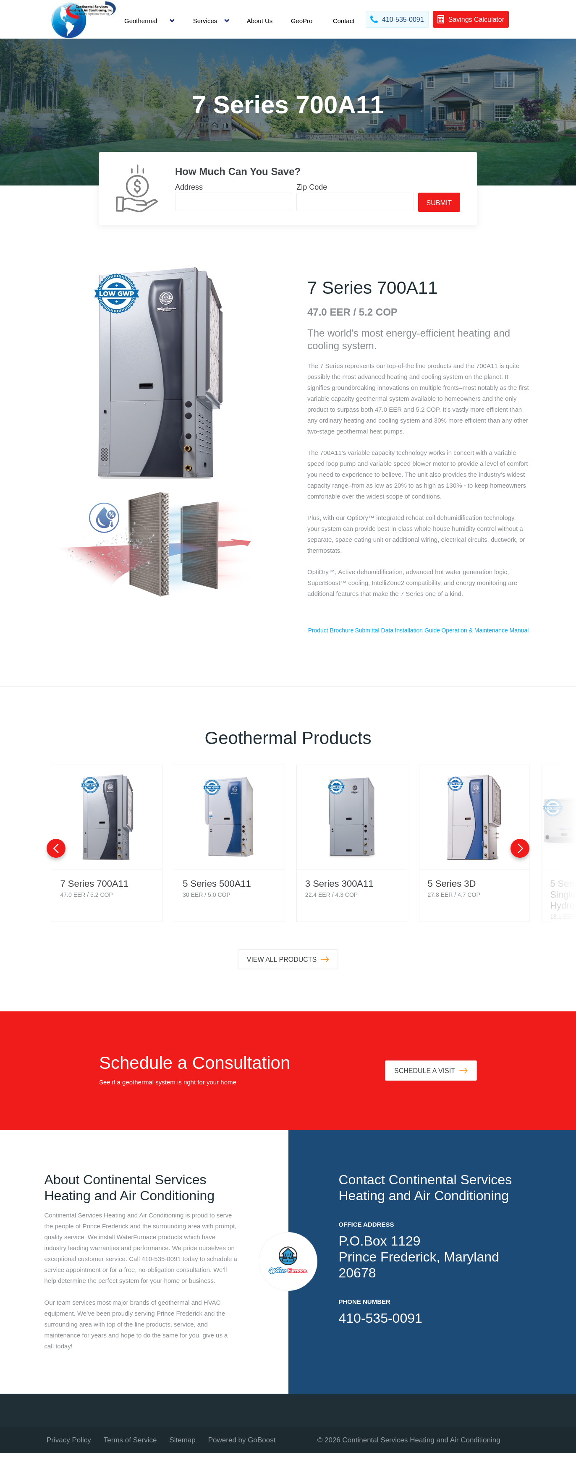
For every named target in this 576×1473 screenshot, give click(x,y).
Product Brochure (345, 630)
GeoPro (302, 20)
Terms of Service (130, 1460)
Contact (344, 20)
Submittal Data (418, 630)
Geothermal (140, 20)
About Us (260, 20)
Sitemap (182, 1460)
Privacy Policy (69, 1460)
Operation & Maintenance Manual (418, 649)
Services (205, 20)
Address (189, 187)
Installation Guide (491, 630)
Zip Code (311, 187)
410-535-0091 (380, 1337)
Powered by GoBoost (242, 1460)
